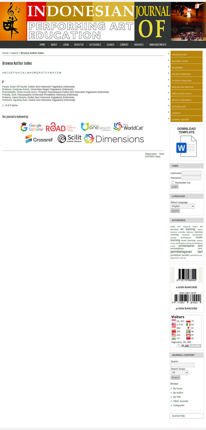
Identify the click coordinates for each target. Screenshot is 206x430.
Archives (139, 44)
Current (124, 44)
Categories (178, 405)
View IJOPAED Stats (154, 155)
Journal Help (178, 416)
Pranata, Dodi (9, 94)
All (60, 72)
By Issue (177, 388)
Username (176, 173)
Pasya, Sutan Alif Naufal (14, 86)
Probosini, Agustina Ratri (14, 100)
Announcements (158, 44)
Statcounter (151, 154)
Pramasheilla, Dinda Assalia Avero (19, 92)
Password (176, 178)
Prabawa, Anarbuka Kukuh (15, 89)
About (54, 44)
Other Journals (180, 401)
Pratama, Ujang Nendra (14, 97)
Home (42, 44)
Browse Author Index (32, 53)
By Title (177, 397)
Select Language (179, 202)
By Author (178, 392)
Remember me (182, 182)
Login (66, 44)
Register (79, 44)
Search (110, 44)
